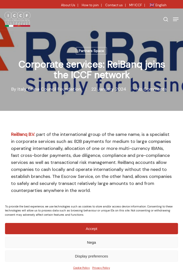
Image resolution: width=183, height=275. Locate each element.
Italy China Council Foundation (49, 89)
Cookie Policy (81, 267)
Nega (91, 242)
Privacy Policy (101, 267)
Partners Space (91, 51)
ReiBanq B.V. (23, 134)
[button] (175, 19)
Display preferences (91, 256)
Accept (91, 228)
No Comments (151, 89)
